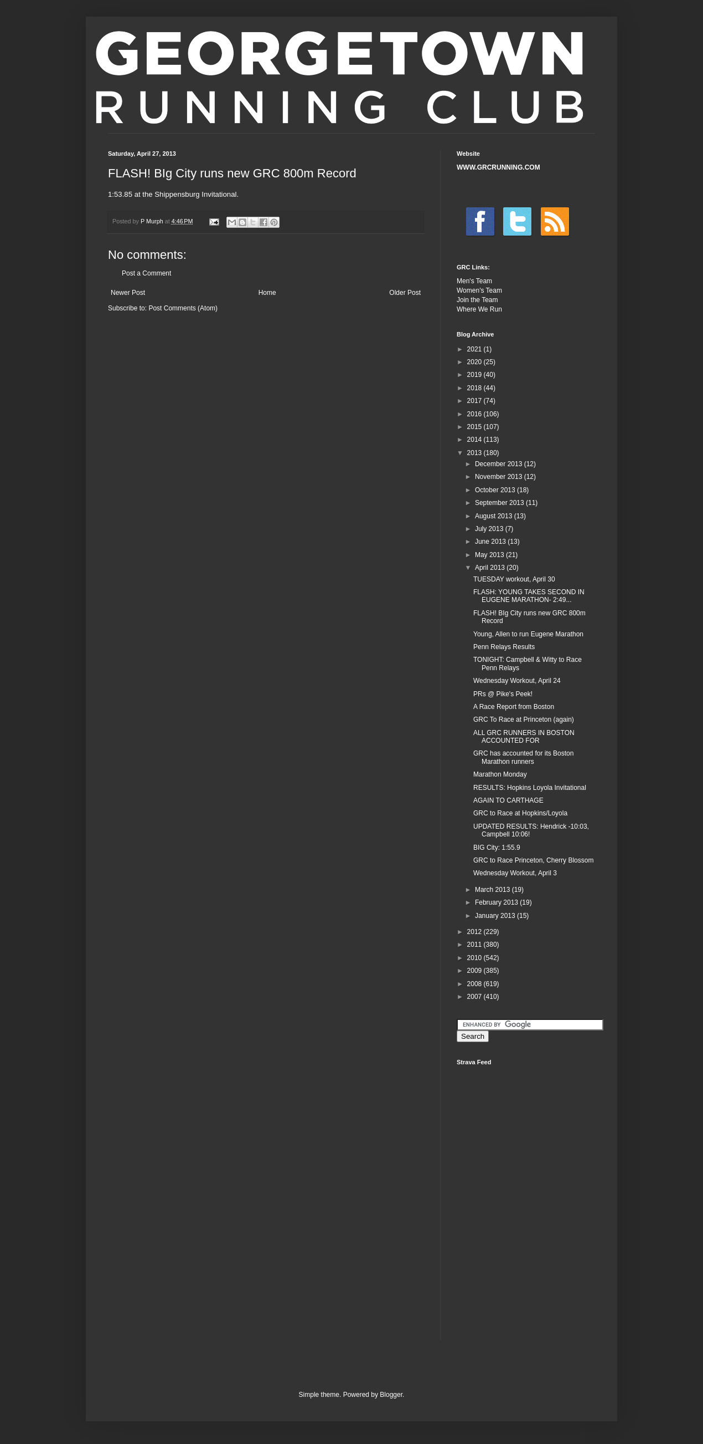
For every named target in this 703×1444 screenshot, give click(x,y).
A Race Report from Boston (513, 707)
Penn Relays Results (504, 647)
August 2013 (494, 516)
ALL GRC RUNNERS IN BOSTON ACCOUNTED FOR (524, 736)
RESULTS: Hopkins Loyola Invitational (529, 788)
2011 (475, 944)
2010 (475, 958)
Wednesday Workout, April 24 (517, 681)
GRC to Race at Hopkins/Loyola (520, 813)
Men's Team (474, 281)
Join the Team (477, 300)
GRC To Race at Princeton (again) (523, 719)
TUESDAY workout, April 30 (514, 579)
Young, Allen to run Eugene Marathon (528, 634)
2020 (475, 362)
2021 (475, 349)
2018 (475, 388)
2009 (475, 970)
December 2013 (499, 464)
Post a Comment (146, 273)
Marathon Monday (500, 774)
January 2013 (496, 916)
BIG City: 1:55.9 (496, 847)
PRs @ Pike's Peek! (503, 694)
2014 (475, 439)
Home (267, 293)
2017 (475, 401)
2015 (475, 427)
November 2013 (499, 477)
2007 (475, 997)
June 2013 (491, 541)
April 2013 (490, 568)
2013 (475, 453)
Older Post (405, 293)
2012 (475, 932)
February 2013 (497, 902)
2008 (475, 984)
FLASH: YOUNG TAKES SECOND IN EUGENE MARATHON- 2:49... (529, 596)
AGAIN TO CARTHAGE (508, 800)
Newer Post (128, 293)
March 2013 (493, 890)
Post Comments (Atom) (183, 308)
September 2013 (500, 503)
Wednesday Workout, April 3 (515, 873)
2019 (475, 375)
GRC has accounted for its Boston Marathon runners (523, 757)
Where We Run (479, 309)
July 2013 (490, 529)
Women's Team (479, 290)
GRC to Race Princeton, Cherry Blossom (533, 860)
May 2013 (490, 555)
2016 (475, 414)
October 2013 (496, 490)
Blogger (391, 1395)
